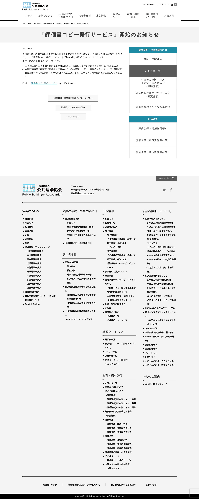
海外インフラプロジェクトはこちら (160, 314)
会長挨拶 (29, 219)
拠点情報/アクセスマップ (82, 193)
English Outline (32, 304)
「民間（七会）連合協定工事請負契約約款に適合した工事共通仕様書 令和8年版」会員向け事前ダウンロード (121, 294)
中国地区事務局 (34, 275)
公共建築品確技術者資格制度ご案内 (80, 289)
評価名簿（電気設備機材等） (120, 428)
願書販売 (109, 275)
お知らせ (29, 223)
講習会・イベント (114, 332)
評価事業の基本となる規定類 (118, 452)
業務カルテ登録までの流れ (159, 231)
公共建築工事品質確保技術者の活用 (81, 280)
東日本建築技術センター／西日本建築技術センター (40, 298)
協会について (31, 211)
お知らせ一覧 (111, 383)
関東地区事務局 (34, 259)
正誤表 (108, 308)
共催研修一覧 (111, 356)
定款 (27, 235)
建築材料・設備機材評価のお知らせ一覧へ (73, 98)
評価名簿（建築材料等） (118, 424)
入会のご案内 (151, 376)
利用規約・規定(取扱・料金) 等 (159, 332)
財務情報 (29, 239)
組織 (27, 243)
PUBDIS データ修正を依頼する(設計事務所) (161, 237)
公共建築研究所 (32, 292)
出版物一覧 (110, 223)
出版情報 (108, 211)
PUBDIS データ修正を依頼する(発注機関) (161, 290)
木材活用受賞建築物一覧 (78, 231)
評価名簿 (109, 419)
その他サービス (112, 456)
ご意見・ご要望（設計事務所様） (160, 269)
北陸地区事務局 (34, 263)
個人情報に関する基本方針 (123, 485)
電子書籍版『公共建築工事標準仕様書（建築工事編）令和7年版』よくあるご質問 (121, 241)
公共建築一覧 (113, 316)
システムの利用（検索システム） (160, 365)
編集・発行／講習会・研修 (79, 274)
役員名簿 (29, 231)
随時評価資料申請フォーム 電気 (121, 407)
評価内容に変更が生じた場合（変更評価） (118, 413)
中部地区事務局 (34, 267)
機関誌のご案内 (112, 312)
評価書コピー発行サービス (44, 83)
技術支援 (71, 270)
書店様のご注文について (116, 271)
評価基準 (109, 436)
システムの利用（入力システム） (160, 361)
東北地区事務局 (34, 255)
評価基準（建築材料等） (118, 440)
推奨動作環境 (151, 344)
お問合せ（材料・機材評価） (118, 464)
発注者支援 (70, 254)
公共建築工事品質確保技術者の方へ (81, 305)
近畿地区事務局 (34, 271)
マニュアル (152, 243)
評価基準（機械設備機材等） (120, 448)
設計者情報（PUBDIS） (158, 211)
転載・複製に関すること (116, 304)
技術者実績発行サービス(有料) (161, 251)
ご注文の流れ (111, 227)
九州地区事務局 (34, 284)
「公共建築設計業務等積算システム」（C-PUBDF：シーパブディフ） (80, 315)
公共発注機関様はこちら (156, 275)
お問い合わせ (148, 5)
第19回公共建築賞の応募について (81, 237)
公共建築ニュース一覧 (117, 320)
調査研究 (71, 266)
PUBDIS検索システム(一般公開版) (159, 338)
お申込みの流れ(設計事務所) (160, 223)
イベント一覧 (111, 352)
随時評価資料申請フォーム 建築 (121, 399)
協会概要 (29, 227)
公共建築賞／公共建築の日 (79, 211)
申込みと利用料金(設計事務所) (161, 227)
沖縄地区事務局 (34, 288)
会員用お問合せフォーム (156, 384)
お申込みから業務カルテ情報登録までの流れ (161, 322)
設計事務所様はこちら (155, 219)
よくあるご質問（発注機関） (160, 296)
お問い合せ (150, 357)
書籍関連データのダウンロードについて (120, 282)
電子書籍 (109, 231)
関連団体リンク (50, 485)
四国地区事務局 (34, 280)
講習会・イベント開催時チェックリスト (116, 362)
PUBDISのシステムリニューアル (160, 308)
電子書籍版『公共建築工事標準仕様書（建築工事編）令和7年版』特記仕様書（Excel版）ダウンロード (121, 259)
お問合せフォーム (115, 468)
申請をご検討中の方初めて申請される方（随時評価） (114, 391)
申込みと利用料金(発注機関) (160, 284)
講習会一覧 (110, 339)
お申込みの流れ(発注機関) (159, 280)
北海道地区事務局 (35, 251)
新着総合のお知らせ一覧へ (73, 107)
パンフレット (151, 353)
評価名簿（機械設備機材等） (120, 432)
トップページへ (73, 117)
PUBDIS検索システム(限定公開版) (161, 261)
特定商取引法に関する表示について (84, 485)
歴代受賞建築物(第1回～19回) (80, 227)
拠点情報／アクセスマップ (37, 247)
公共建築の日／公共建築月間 (78, 243)
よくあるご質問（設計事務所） (161, 247)
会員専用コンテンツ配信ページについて (120, 345)
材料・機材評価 (113, 375)
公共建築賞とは (72, 219)
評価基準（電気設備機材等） (120, 444)
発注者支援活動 (72, 262)
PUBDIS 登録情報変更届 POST (161, 255)
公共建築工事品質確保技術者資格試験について (81, 297)
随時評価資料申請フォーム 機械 (121, 403)
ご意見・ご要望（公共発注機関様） (161, 302)
